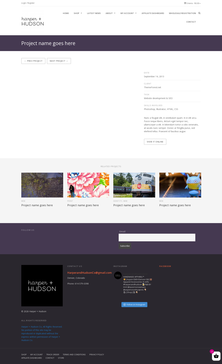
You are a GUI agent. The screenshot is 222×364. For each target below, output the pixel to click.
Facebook (165, 266)
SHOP (76, 13)
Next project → (59, 60)
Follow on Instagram (134, 304)
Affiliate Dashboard (153, 13)
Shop (24, 354)
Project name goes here (37, 205)
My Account (127, 13)
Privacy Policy (96, 354)
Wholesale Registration (182, 13)
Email (122, 231)
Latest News (94, 13)
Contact (50, 357)
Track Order (52, 354)
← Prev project (33, 60)
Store (61, 357)
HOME (66, 13)
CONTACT (191, 21)
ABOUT (109, 13)
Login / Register (28, 3)
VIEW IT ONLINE (155, 141)
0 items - (192, 3)
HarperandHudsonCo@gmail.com (89, 272)
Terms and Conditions (74, 354)
